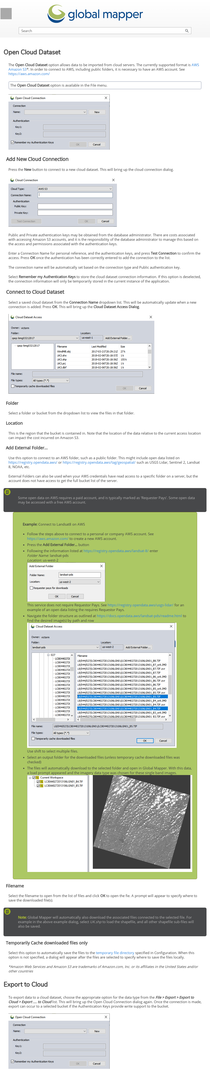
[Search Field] (105, 30)
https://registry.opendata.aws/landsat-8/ (116, 550)
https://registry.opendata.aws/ (32, 462)
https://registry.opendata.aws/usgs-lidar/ (141, 605)
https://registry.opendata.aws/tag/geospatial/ (99, 462)
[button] (187, 30)
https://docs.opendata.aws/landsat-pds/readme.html (139, 615)
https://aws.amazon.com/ (29, 73)
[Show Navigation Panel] (6, 13)
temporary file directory (115, 952)
